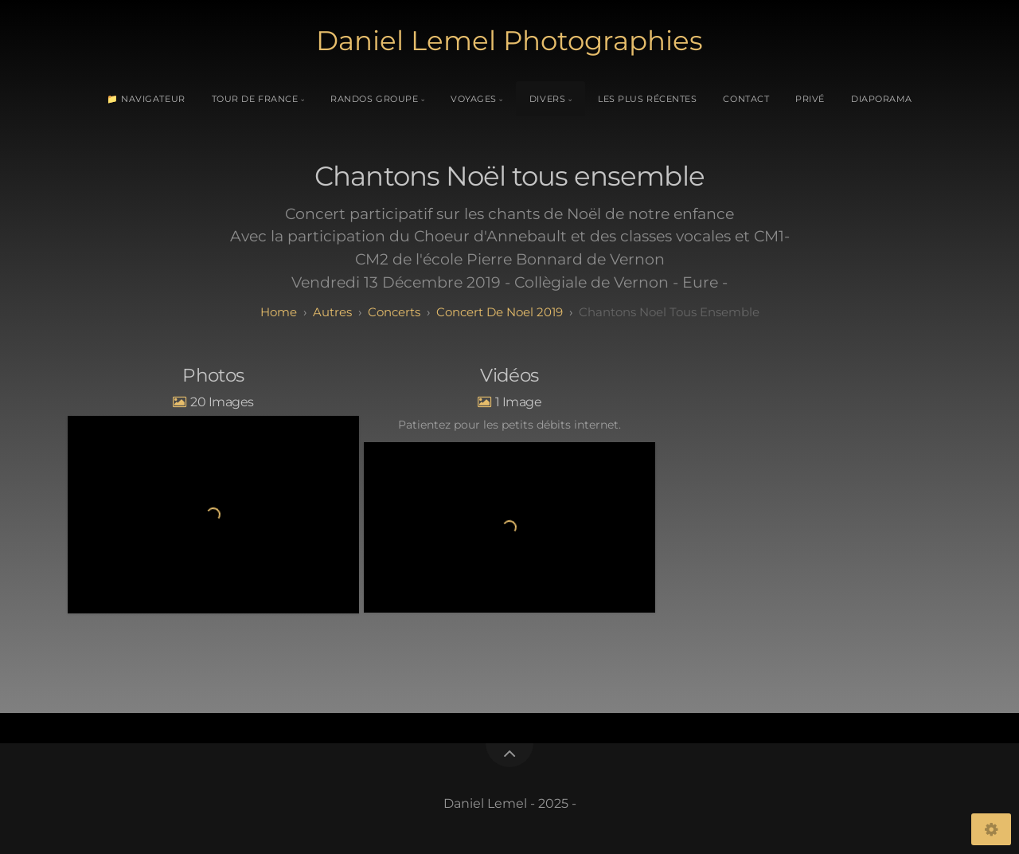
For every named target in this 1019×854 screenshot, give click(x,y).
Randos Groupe (374, 98)
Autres (332, 311)
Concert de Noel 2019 (499, 311)
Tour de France (255, 98)
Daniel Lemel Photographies (509, 40)
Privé (810, 98)
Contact (746, 98)
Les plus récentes (647, 98)
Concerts (394, 311)
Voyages (474, 98)
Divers (547, 98)
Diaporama (881, 98)
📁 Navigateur (146, 98)
